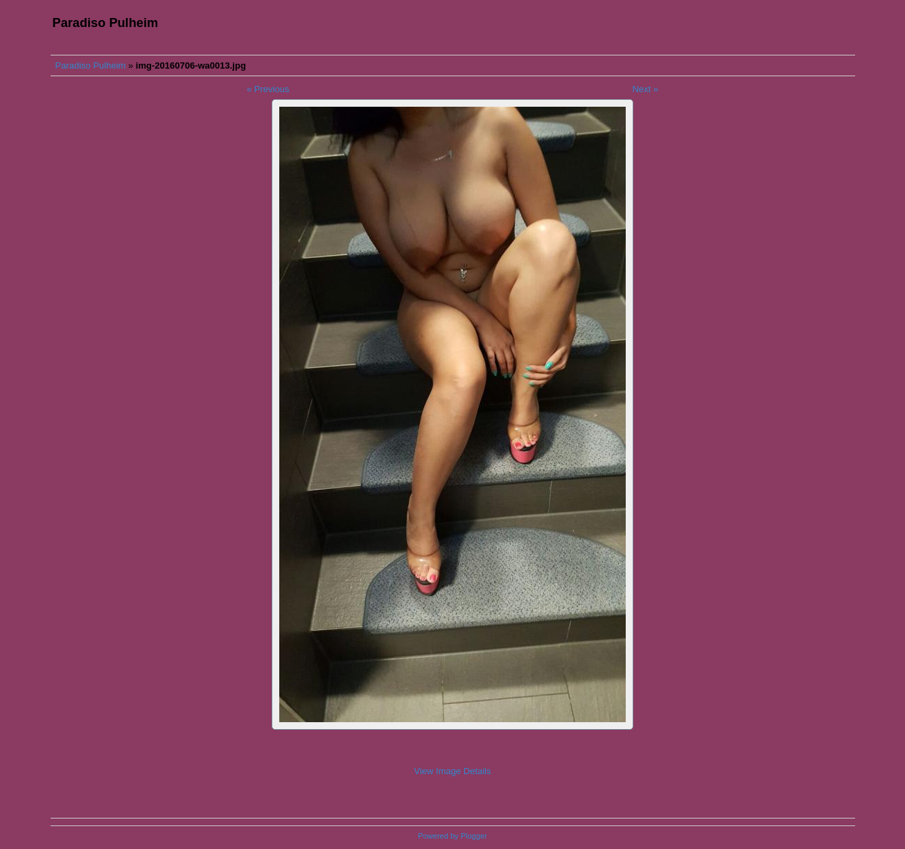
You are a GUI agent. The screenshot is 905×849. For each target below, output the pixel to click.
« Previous (268, 89)
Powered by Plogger (452, 836)
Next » (645, 89)
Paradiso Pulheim (90, 65)
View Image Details (452, 771)
